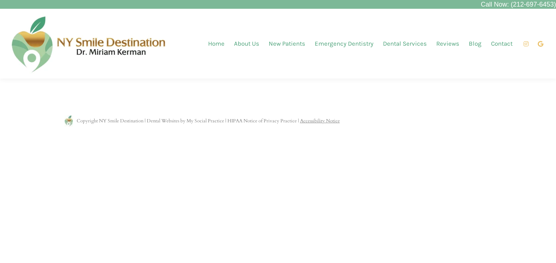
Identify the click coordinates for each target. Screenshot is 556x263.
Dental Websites (163, 121)
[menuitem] (216, 43)
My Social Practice (204, 121)
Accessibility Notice (320, 121)
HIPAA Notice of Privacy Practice (262, 121)
